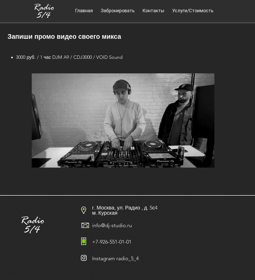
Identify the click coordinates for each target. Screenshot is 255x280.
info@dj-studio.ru (112, 225)
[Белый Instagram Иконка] (84, 258)
